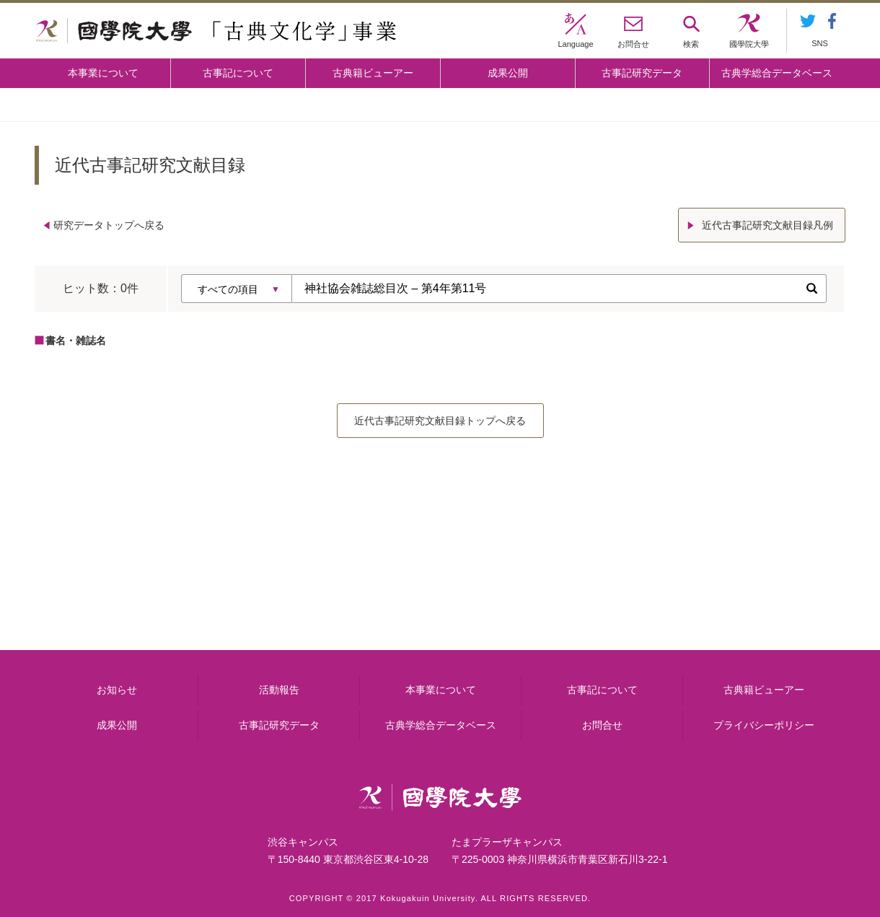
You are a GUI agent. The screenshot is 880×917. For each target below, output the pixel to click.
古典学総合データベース (776, 73)
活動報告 (279, 690)
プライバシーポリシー (763, 725)
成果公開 (508, 73)
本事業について (103, 73)
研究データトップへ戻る (108, 225)
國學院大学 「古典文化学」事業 (216, 31)
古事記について (238, 73)
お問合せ (602, 725)
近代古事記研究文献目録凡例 (767, 225)
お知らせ (117, 690)
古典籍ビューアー (373, 73)
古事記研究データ (642, 73)
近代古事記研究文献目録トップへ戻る (440, 420)
